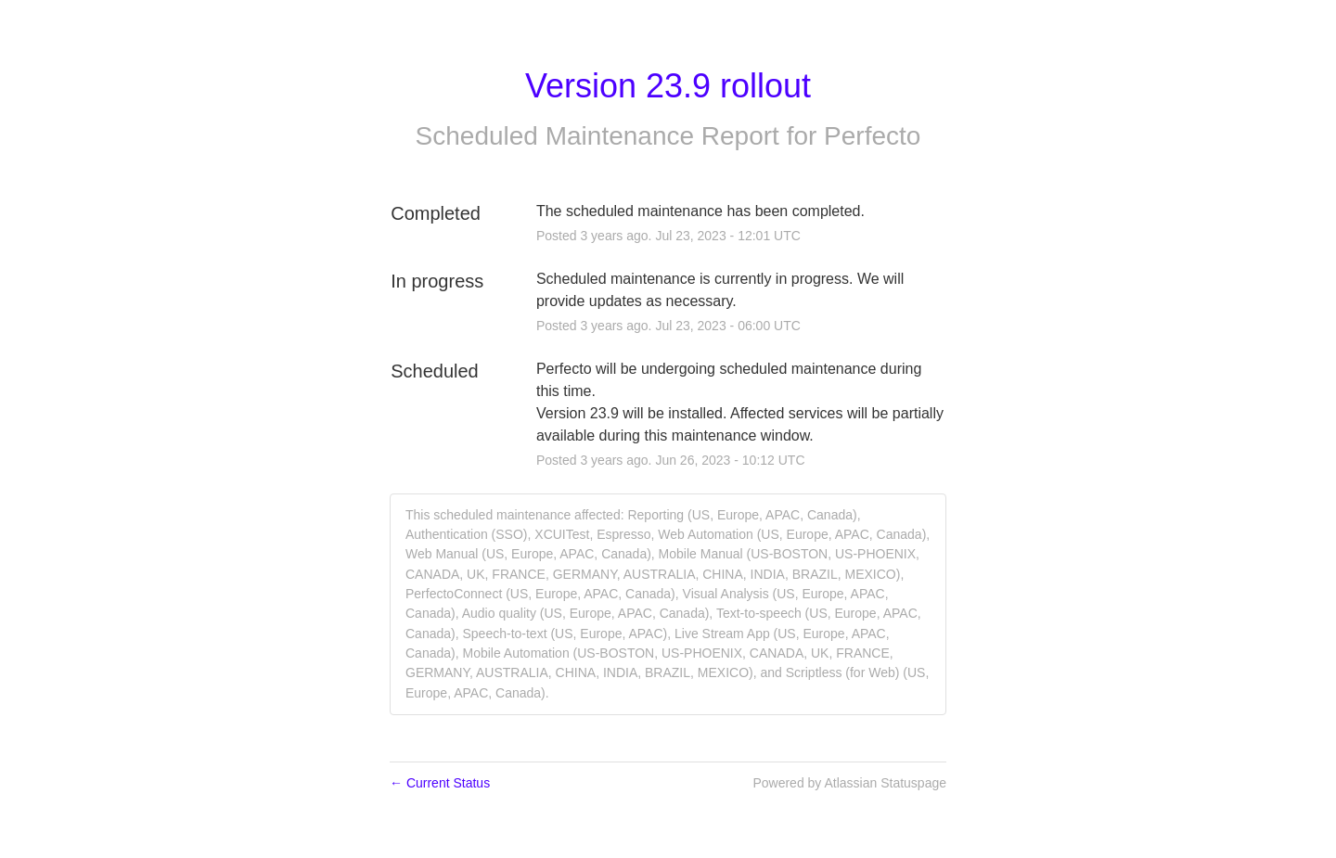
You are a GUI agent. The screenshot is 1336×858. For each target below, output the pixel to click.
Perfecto (872, 136)
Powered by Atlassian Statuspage (849, 782)
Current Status (440, 782)
